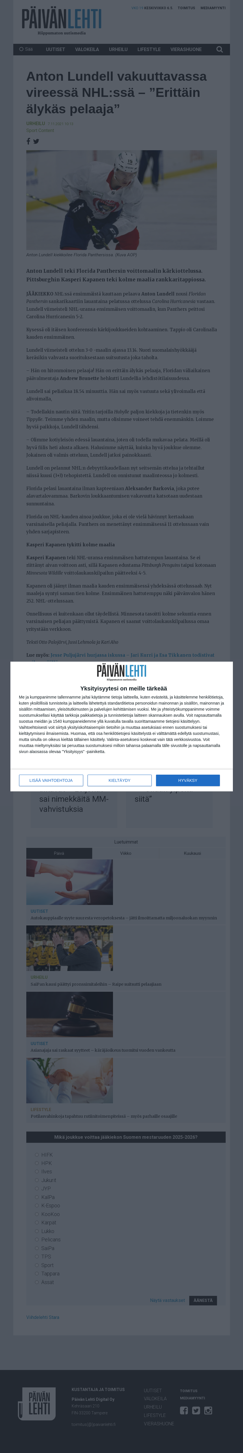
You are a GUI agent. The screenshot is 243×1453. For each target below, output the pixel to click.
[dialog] (121, 727)
